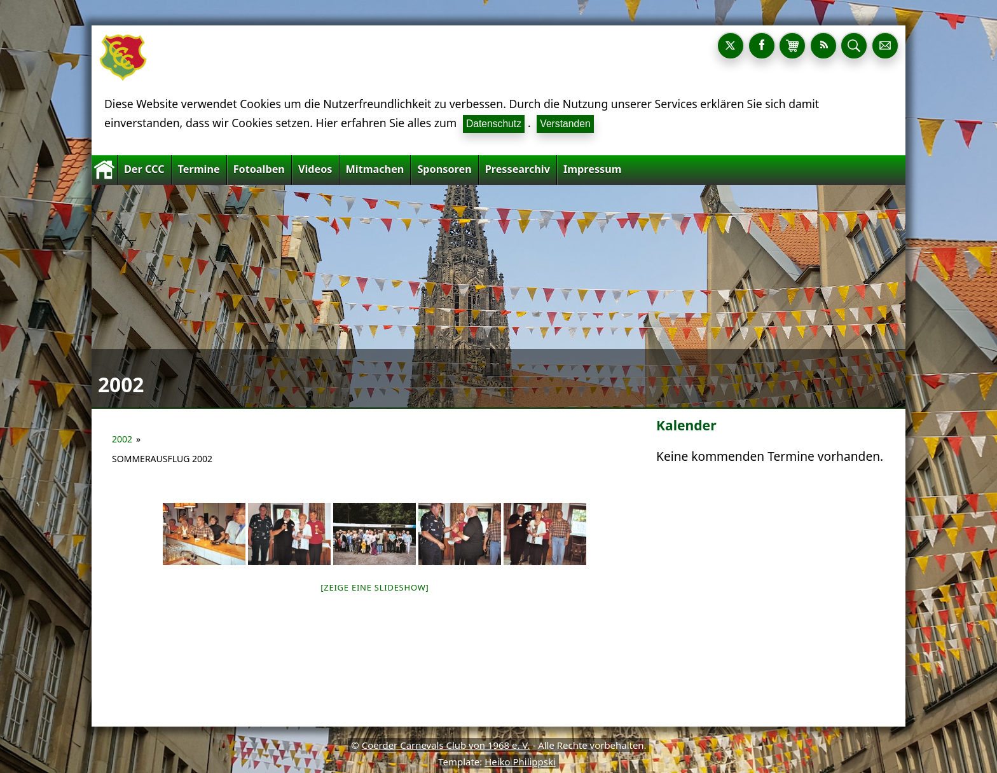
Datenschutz (493, 123)
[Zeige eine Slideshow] (374, 587)
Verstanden (565, 123)
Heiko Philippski (520, 761)
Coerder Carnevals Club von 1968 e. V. (446, 745)
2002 (122, 439)
